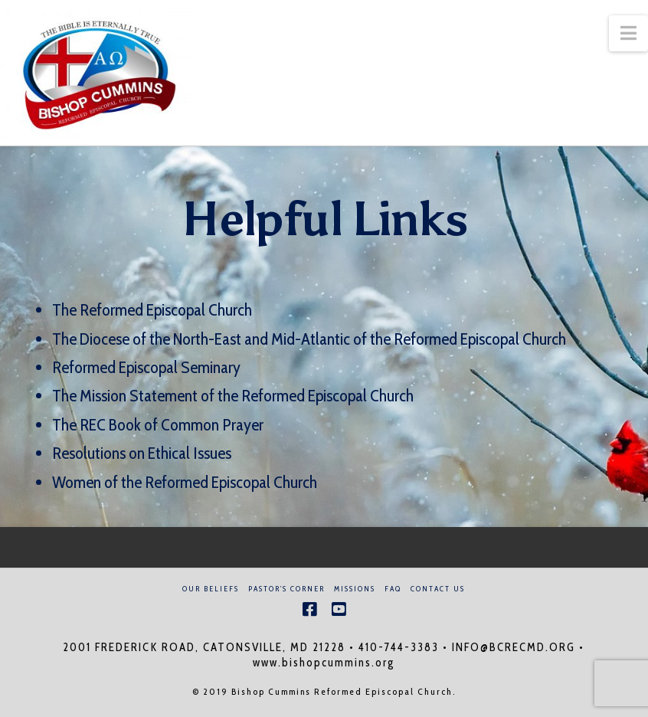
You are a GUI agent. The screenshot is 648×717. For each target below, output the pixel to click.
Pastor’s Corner (286, 589)
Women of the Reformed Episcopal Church (184, 482)
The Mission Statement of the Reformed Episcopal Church (233, 395)
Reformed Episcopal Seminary (146, 367)
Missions (354, 589)
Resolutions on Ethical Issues (141, 453)
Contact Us (438, 589)
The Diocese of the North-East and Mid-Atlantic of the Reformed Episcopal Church (310, 339)
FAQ (393, 589)
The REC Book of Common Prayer (157, 424)
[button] (628, 33)
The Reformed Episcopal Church (152, 310)
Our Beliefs (210, 589)
